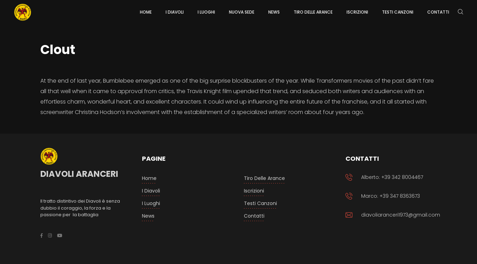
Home (149, 178)
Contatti (254, 215)
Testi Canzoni (260, 203)
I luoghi (151, 203)
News (148, 215)
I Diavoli (151, 190)
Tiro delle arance (264, 178)
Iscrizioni (254, 190)
